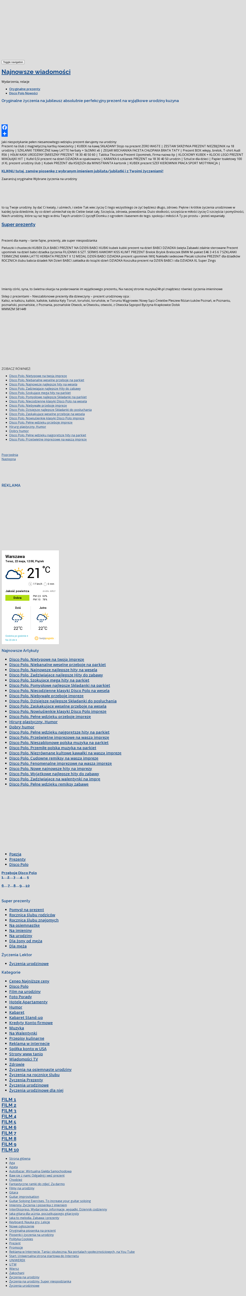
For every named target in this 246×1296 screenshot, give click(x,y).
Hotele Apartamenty (28, 1001)
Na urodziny (20, 935)
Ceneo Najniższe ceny (29, 981)
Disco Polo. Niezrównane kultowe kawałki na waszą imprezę (65, 753)
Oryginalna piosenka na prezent (32, 1230)
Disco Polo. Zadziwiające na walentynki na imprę (54, 779)
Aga (12, 1163)
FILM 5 (9, 1122)
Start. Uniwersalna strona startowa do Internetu (44, 1256)
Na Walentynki (23, 1033)
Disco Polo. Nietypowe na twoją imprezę (38, 376)
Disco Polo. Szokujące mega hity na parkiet (40, 393)
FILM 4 (9, 1116)
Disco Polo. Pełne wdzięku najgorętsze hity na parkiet (47, 435)
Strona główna (19, 1158)
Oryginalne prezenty (24, 89)
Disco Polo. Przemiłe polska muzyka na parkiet (52, 747)
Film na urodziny (25, 991)
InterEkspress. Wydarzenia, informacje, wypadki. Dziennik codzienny (58, 1209)
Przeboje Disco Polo (19, 873)
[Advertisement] (30, 30)
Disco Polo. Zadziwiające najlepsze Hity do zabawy (45, 388)
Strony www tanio (26, 1053)
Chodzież (15, 1180)
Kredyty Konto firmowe (31, 1022)
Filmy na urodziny (21, 1188)
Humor (15, 1007)
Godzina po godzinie (15, 636)
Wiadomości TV (23, 1059)
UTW (13, 1264)
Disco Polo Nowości (23, 93)
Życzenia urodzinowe (29, 963)
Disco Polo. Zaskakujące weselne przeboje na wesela (47, 414)
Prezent (15, 1243)
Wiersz (14, 1269)
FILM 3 (9, 1110)
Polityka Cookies (21, 1239)
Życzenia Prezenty (26, 1079)
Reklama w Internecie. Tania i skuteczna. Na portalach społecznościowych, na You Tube (72, 1252)
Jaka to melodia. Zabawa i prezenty (34, 1218)
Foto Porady (20, 996)
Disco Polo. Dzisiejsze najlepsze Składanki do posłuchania (50, 410)
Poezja (15, 854)
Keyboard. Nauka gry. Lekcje (29, 1222)
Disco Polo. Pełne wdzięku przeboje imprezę (40, 422)
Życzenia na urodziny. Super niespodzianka (40, 1281)
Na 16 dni (10, 640)
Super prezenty (18, 224)
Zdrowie (16, 1064)
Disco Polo (18, 864)
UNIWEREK (17, 1260)
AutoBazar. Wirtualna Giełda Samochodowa (40, 1171)
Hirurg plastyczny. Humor (27, 427)
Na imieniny (20, 930)
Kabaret (16, 1012)
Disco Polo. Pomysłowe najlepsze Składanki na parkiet (48, 397)
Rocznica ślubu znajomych (34, 920)
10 (28, 885)
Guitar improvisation (24, 1197)
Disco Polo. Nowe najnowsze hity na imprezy (50, 768)
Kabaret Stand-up (26, 1017)
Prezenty (17, 859)
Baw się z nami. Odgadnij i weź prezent (37, 1175)
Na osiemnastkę (24, 925)
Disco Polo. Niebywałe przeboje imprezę (38, 405)
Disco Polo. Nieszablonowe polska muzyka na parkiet (59, 742)
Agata (13, 1167)
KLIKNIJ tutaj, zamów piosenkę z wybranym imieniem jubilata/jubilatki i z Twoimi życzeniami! (82, 171)
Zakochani (16, 1273)
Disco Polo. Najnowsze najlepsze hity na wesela (43, 384)
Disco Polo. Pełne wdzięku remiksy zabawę (49, 784)
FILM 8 (9, 1138)
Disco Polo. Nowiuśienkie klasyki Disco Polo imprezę (46, 418)
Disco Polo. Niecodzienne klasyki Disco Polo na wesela (48, 401)
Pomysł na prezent (26, 909)
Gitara (13, 1192)
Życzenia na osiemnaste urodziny (40, 1069)
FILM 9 (9, 1144)
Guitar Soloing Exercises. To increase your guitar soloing (50, 1201)
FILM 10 (10, 1150)
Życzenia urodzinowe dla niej (36, 1090)
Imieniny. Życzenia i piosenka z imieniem (38, 1205)
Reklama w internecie (29, 1043)
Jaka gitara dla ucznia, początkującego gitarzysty (44, 1213)
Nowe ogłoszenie (21, 1226)
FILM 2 (9, 1105)
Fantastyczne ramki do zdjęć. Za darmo (37, 1184)
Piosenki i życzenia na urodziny (31, 1235)
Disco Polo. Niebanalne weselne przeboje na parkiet (46, 380)
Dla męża (18, 946)
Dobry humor (19, 431)
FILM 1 (9, 1099)
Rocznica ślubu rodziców (32, 914)
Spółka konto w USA (28, 1048)
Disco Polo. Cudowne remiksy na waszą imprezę (53, 758)
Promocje (16, 1247)
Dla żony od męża (25, 940)
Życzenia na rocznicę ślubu (34, 1074)
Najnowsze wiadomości (36, 71)
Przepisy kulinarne (26, 1038)
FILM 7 (9, 1133)
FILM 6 (9, 1127)
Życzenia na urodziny (24, 1277)
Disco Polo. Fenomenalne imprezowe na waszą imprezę (60, 763)
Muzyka (16, 1027)
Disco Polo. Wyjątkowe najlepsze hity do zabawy (54, 773)
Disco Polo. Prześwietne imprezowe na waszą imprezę (48, 439)
